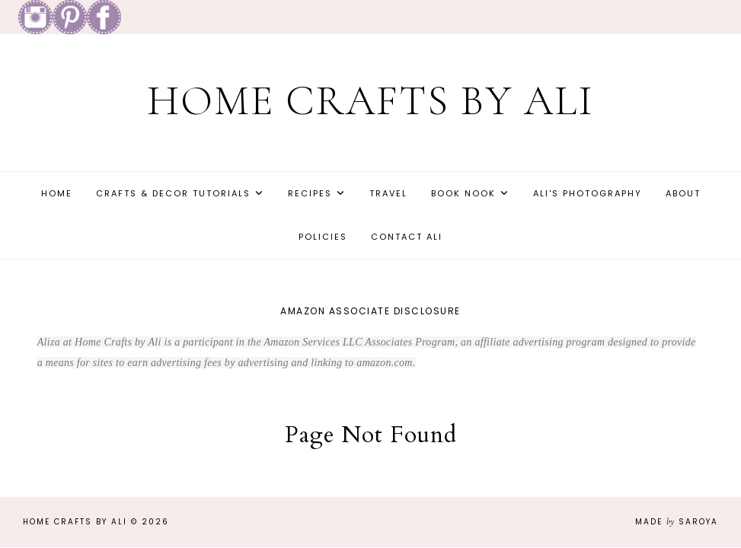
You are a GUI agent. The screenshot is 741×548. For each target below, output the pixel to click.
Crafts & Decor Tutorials (173, 193)
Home (56, 193)
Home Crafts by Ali (370, 100)
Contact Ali (406, 237)
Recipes (310, 193)
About (683, 193)
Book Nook (463, 193)
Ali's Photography (587, 193)
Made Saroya (676, 521)
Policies (323, 237)
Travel (388, 193)
